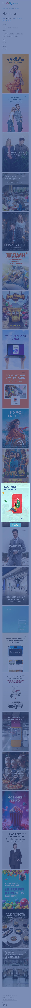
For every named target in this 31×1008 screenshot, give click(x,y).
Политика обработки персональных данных (9, 1000)
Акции (14, 18)
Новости (11, 8)
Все (3, 18)
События (17, 8)
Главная (4, 8)
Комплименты (6, 20)
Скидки (19, 18)
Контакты (5, 997)
